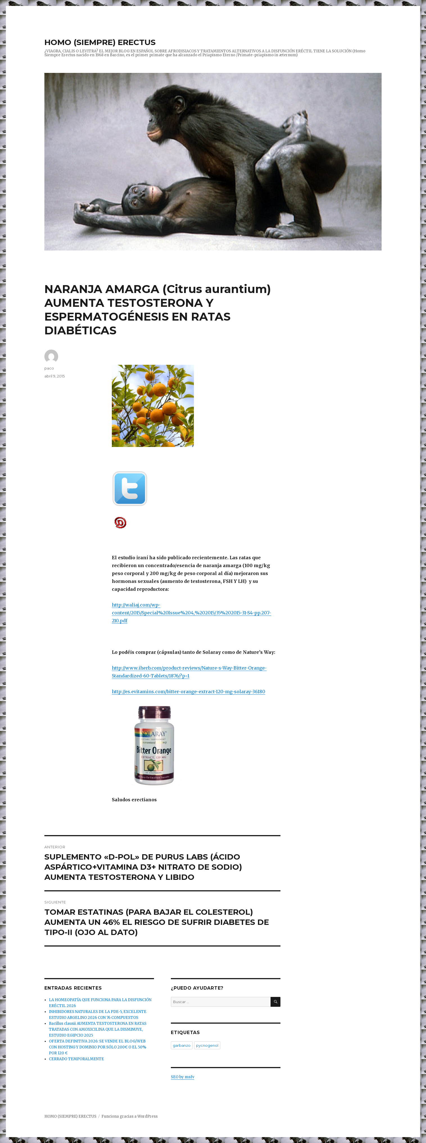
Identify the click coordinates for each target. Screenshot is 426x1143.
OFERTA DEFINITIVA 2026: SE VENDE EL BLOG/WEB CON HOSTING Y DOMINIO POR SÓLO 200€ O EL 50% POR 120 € (97, 1047)
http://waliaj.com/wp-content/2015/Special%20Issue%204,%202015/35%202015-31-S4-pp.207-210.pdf (191, 612)
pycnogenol (207, 1045)
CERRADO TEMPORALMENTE (76, 1059)
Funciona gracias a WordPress (129, 1116)
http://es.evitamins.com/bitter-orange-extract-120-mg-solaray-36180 (188, 691)
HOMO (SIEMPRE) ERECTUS (100, 42)
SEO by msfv (182, 1077)
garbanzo (182, 1045)
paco (49, 368)
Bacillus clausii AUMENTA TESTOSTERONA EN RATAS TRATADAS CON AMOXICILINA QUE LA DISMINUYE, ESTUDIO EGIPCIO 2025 (97, 1029)
